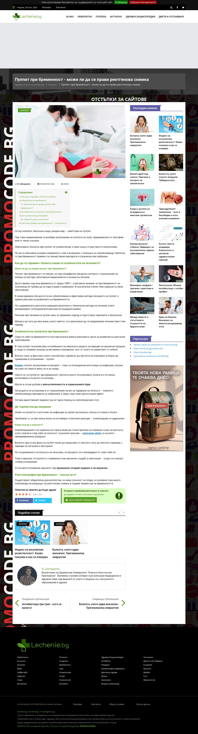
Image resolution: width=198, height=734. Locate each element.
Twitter (40, 500)
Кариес (19, 365)
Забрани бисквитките (143, 2)
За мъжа (21, 661)
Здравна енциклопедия (140, 16)
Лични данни (143, 704)
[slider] (23, 494)
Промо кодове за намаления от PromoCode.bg (155, 344)
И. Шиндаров (23, 184)
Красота (147, 668)
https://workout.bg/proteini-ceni (148, 348)
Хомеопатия (65, 672)
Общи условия (116, 704)
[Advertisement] (99, 46)
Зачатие (21, 664)
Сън (145, 676)
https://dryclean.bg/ (143, 352)
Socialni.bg (33, 711)
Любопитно (84, 16)
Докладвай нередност (80, 499)
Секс (61, 668)
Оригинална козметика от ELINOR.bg (151, 356)
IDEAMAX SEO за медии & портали (33, 726)
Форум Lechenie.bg (110, 683)
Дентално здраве (109, 672)
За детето (63, 661)
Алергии (21, 676)
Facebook (23, 500)
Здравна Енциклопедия (112, 657)
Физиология (149, 680)
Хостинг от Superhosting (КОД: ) (73, 726)
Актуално (116, 16)
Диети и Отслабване (152, 661)
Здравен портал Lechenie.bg (29, 84)
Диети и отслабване (171, 16)
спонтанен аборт (92, 433)
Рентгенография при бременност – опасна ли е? (44, 223)
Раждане (105, 664)
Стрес (19, 680)
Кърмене (147, 664)
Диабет (146, 672)
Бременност (65, 664)
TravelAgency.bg (47, 711)
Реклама (46, 7)
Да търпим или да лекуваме (34, 215)
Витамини (22, 683)
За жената (148, 657)
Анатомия (106, 680)
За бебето (106, 661)
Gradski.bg (22, 711)
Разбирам (121, 2)
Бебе (19, 668)
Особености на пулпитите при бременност (41, 211)
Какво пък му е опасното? (36, 219)
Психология (64, 680)
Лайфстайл (22, 672)
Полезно (101, 16)
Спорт (62, 676)
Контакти (61, 7)
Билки (104, 676)
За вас (70, 16)
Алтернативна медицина (112, 668)
